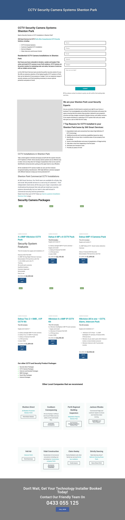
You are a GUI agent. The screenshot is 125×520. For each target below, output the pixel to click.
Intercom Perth (28, 455)
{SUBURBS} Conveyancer (51, 424)
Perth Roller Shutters (28, 416)
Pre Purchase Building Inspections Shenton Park (73, 424)
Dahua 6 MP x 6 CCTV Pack (61, 237)
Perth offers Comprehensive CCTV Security (47, 39)
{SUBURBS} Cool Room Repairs (96, 421)
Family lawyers (74, 463)
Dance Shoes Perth (97, 463)
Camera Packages (22, 234)
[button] (22, 280)
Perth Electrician (28, 459)
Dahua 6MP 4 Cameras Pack (92, 237)
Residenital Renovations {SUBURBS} (51, 466)
